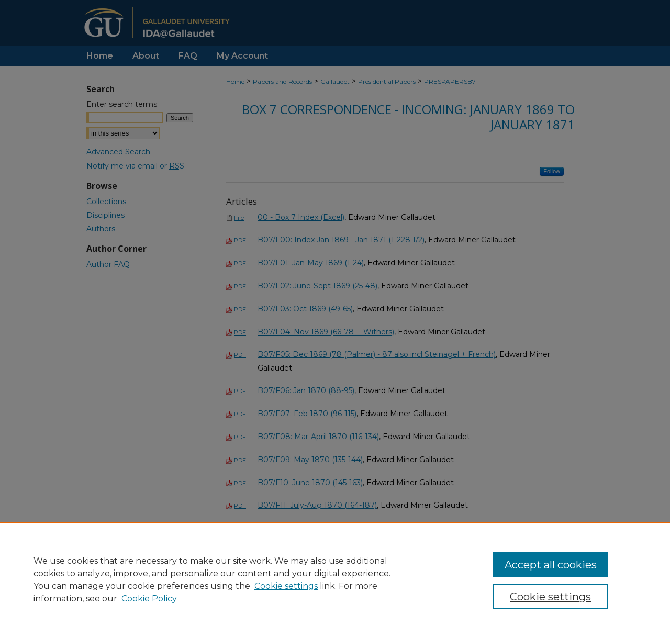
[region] (335, 579)
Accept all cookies (551, 564)
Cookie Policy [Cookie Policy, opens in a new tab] (149, 599)
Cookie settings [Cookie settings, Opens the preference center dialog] (550, 596)
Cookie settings (286, 586)
